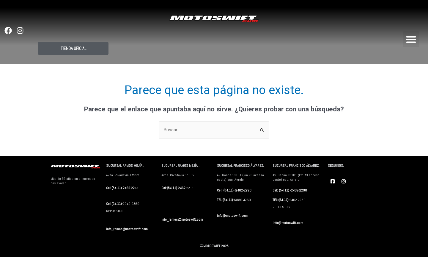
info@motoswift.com (232, 215)
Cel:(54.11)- (114, 203)
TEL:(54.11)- (225, 199)
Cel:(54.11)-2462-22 (120, 188)
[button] (411, 39)
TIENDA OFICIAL (73, 48)
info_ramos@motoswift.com (127, 229)
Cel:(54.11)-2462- (173, 188)
